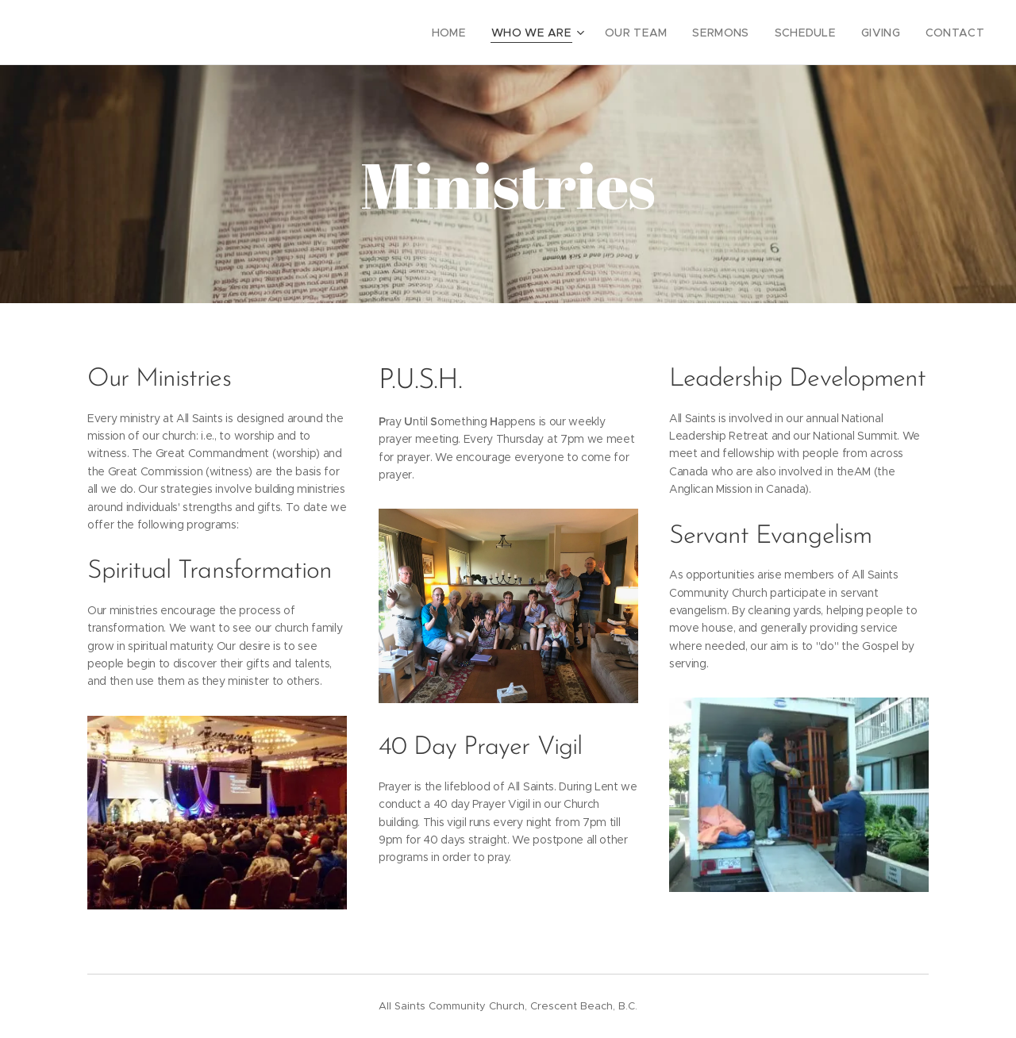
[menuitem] (480, 32)
